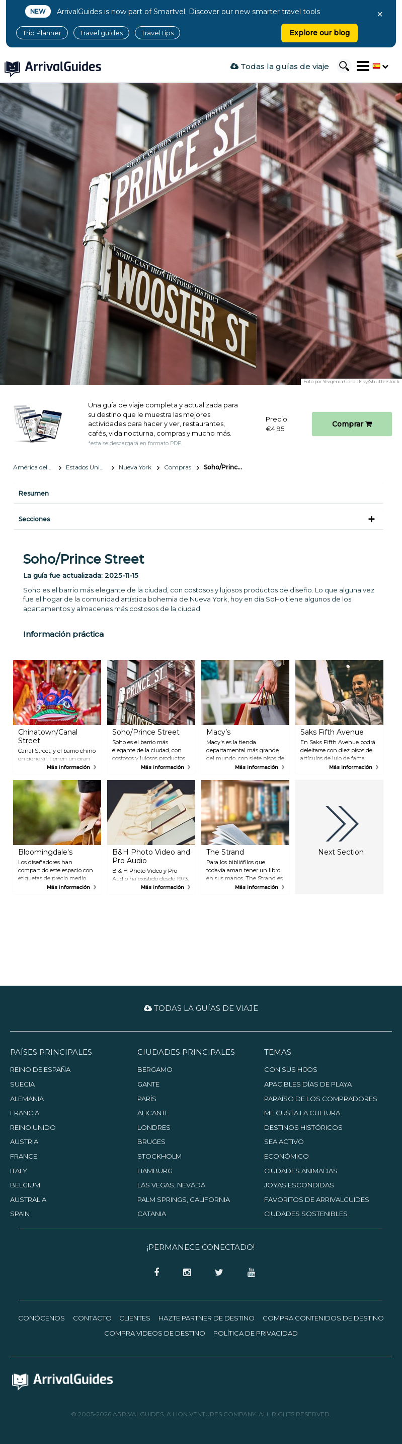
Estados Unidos (87, 467)
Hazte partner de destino (206, 1318)
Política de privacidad (255, 1333)
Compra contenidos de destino (323, 1318)
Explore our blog (319, 32)
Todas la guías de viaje (279, 66)
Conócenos (41, 1318)
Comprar (352, 424)
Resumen (34, 493)
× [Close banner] (380, 14)
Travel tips (157, 33)
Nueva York (135, 467)
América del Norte (37, 467)
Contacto (92, 1318)
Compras (177, 467)
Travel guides (101, 33)
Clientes (134, 1318)
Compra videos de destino (154, 1333)
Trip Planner (42, 33)
